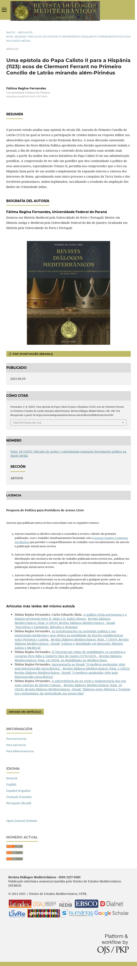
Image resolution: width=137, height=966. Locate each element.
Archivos (25, 32)
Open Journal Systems (21, 821)
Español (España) (18, 791)
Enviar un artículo (25, 711)
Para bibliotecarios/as (20, 751)
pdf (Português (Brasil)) (32, 354)
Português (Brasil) (18, 803)
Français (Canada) (19, 797)
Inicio (10, 32)
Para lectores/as (16, 739)
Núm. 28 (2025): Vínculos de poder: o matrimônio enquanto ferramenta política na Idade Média (68, 38)
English (11, 784)
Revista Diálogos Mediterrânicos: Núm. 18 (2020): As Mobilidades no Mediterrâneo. (68, 658)
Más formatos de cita (27, 422)
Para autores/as (16, 745)
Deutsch (11, 778)
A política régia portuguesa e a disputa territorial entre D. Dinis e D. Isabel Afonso (71, 617)
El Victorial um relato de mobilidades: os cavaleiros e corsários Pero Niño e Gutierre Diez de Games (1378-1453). (70, 654)
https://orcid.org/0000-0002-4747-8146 (26, 96)
